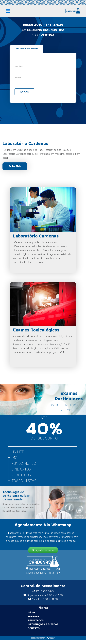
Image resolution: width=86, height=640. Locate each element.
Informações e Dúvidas (27, 624)
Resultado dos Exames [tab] (27, 48)
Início (15, 612)
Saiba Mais (15, 166)
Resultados (20, 620)
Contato (18, 628)
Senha (18, 77)
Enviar (24, 92)
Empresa (18, 616)
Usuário (19, 66)
